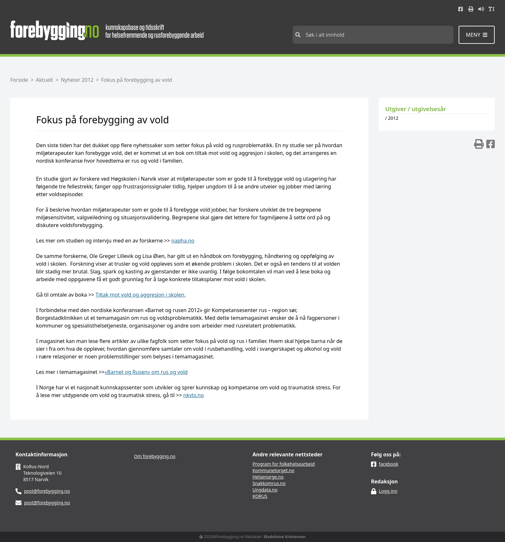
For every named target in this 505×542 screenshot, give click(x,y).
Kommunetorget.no (273, 470)
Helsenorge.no (268, 477)
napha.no (182, 240)
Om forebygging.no (155, 456)
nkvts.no (193, 395)
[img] (479, 144)
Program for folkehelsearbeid (283, 464)
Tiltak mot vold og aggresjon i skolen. (141, 294)
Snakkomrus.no (269, 483)
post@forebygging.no (47, 491)
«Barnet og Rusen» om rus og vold (146, 372)
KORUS (259, 496)
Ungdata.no (265, 490)
